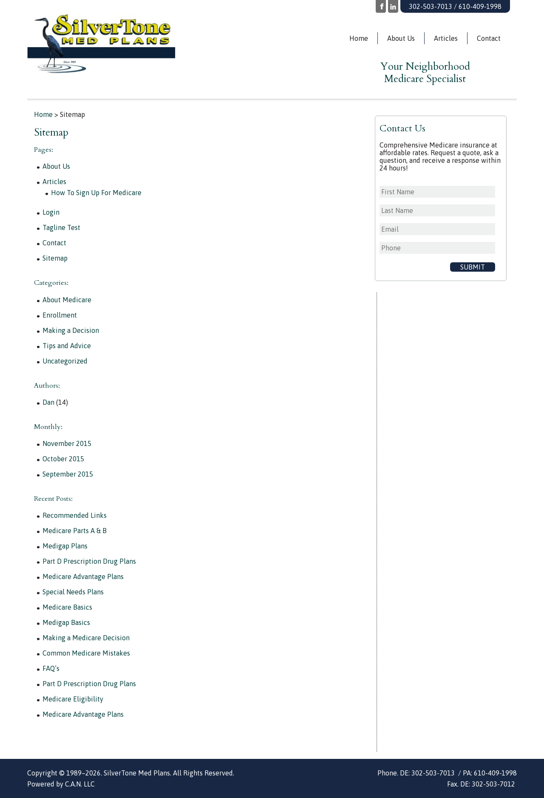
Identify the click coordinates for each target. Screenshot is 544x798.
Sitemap (55, 258)
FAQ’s (51, 668)
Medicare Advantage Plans (83, 576)
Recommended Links (74, 515)
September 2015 (67, 474)
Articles (446, 38)
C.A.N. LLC (80, 784)
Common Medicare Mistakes (86, 653)
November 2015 (66, 443)
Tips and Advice (66, 345)
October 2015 (63, 459)
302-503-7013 (430, 6)
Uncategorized (65, 361)
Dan (48, 402)
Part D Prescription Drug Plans (89, 561)
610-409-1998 (480, 6)
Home (358, 38)
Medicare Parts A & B (74, 530)
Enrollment (59, 315)
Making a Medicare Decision (86, 638)
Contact (489, 38)
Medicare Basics (67, 607)
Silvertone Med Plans (125, 44)
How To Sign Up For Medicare (96, 192)
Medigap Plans (65, 546)
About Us (401, 38)
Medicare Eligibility (72, 699)
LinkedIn (393, 6)
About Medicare (66, 300)
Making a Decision (70, 330)
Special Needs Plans (73, 592)
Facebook (381, 6)
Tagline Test (61, 227)
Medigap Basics (66, 622)
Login (51, 212)
